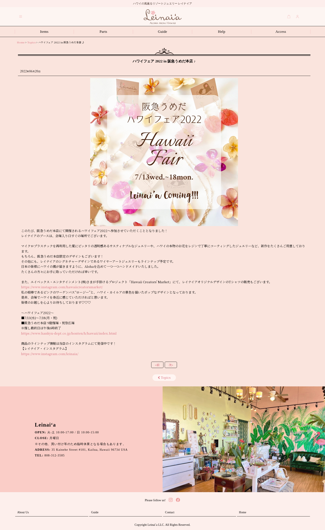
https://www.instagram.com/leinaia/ (49, 354)
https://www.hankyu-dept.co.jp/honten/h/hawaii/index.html (69, 333)
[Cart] (289, 16)
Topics (164, 377)
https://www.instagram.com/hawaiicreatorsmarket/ (62, 287)
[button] (20, 16)
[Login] (297, 16)
